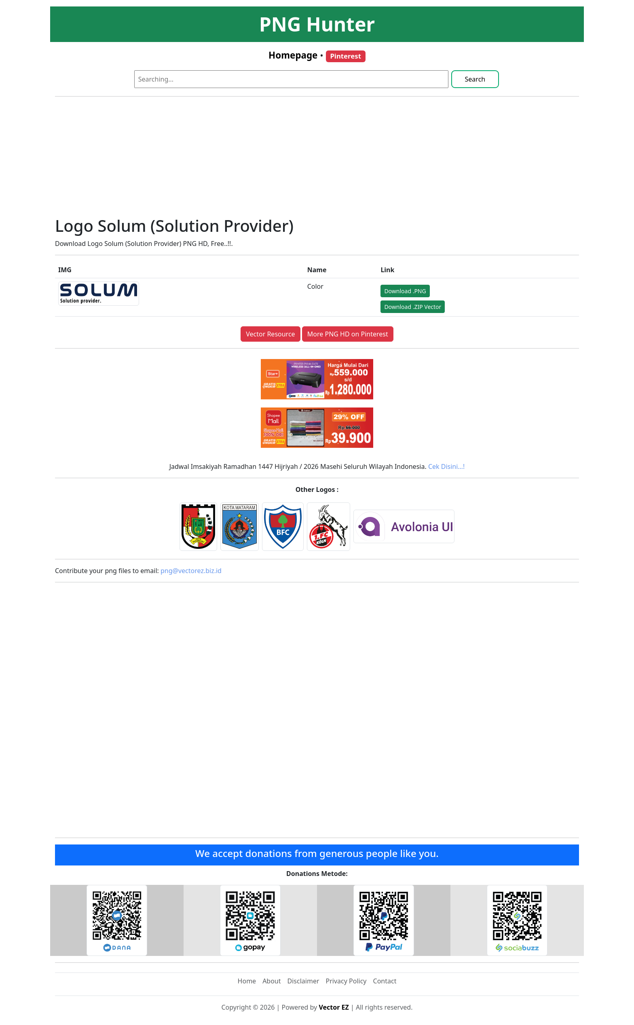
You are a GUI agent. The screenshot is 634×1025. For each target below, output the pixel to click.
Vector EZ (334, 1007)
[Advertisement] (317, 159)
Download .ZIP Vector (412, 307)
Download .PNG (405, 291)
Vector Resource (270, 334)
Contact (385, 981)
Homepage (292, 55)
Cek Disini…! (446, 466)
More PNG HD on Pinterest (347, 334)
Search (475, 79)
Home (247, 981)
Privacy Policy (346, 981)
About (271, 981)
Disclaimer (303, 981)
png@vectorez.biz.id (191, 570)
